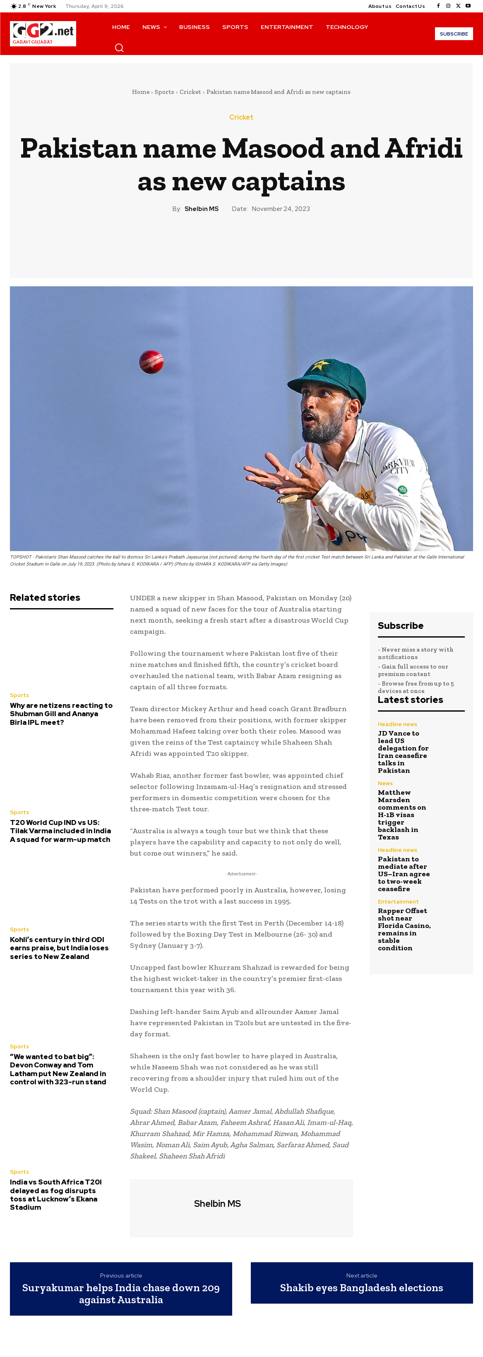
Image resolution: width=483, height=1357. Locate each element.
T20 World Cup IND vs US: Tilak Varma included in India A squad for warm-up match (60, 831)
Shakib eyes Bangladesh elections (361, 1288)
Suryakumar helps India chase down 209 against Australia (121, 1293)
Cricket (190, 92)
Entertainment (398, 901)
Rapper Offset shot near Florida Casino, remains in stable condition (404, 929)
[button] (119, 48)
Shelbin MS (202, 209)
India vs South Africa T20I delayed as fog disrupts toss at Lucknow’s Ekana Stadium (56, 1194)
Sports (164, 92)
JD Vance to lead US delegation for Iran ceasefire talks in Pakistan (403, 752)
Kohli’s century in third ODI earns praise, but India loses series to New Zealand (59, 948)
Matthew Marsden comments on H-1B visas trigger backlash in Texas (402, 815)
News (385, 783)
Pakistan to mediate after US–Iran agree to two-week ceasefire (404, 873)
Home (140, 92)
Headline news (397, 724)
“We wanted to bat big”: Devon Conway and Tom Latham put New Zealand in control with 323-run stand (58, 1069)
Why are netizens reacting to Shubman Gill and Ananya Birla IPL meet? (61, 714)
